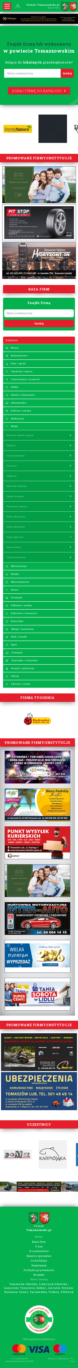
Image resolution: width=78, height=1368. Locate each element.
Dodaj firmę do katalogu (39, 91)
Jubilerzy (11, 476)
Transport (14, 652)
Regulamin (39, 1265)
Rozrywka (14, 621)
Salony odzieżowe (16, 527)
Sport (11, 644)
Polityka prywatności (39, 1270)
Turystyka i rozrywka (21, 660)
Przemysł (13, 597)
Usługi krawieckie (16, 557)
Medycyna (14, 418)
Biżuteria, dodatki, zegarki (20, 435)
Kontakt (39, 1275)
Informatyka (15, 402)
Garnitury (12, 466)
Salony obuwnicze (16, 517)
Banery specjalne (39, 1256)
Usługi (12, 675)
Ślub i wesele (16, 636)
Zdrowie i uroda (17, 683)
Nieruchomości (17, 581)
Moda (11, 426)
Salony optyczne (15, 537)
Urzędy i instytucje (19, 668)
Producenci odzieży (17, 506)
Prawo (12, 589)
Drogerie (11, 445)
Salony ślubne (14, 547)
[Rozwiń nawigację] (7, 6)
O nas (39, 1246)
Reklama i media (18, 605)
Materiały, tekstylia (17, 486)
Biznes (12, 347)
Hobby (12, 386)
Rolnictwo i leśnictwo (21, 613)
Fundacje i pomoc (19, 371)
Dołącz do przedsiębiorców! (39, 62)
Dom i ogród (15, 363)
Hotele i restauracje (20, 394)
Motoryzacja (16, 566)
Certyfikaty (39, 1260)
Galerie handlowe (16, 456)
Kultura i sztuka (18, 410)
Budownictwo (16, 355)
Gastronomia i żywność (22, 379)
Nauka (12, 573)
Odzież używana (15, 496)
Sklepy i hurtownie (19, 628)
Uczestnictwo (39, 1251)
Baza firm (39, 1242)
